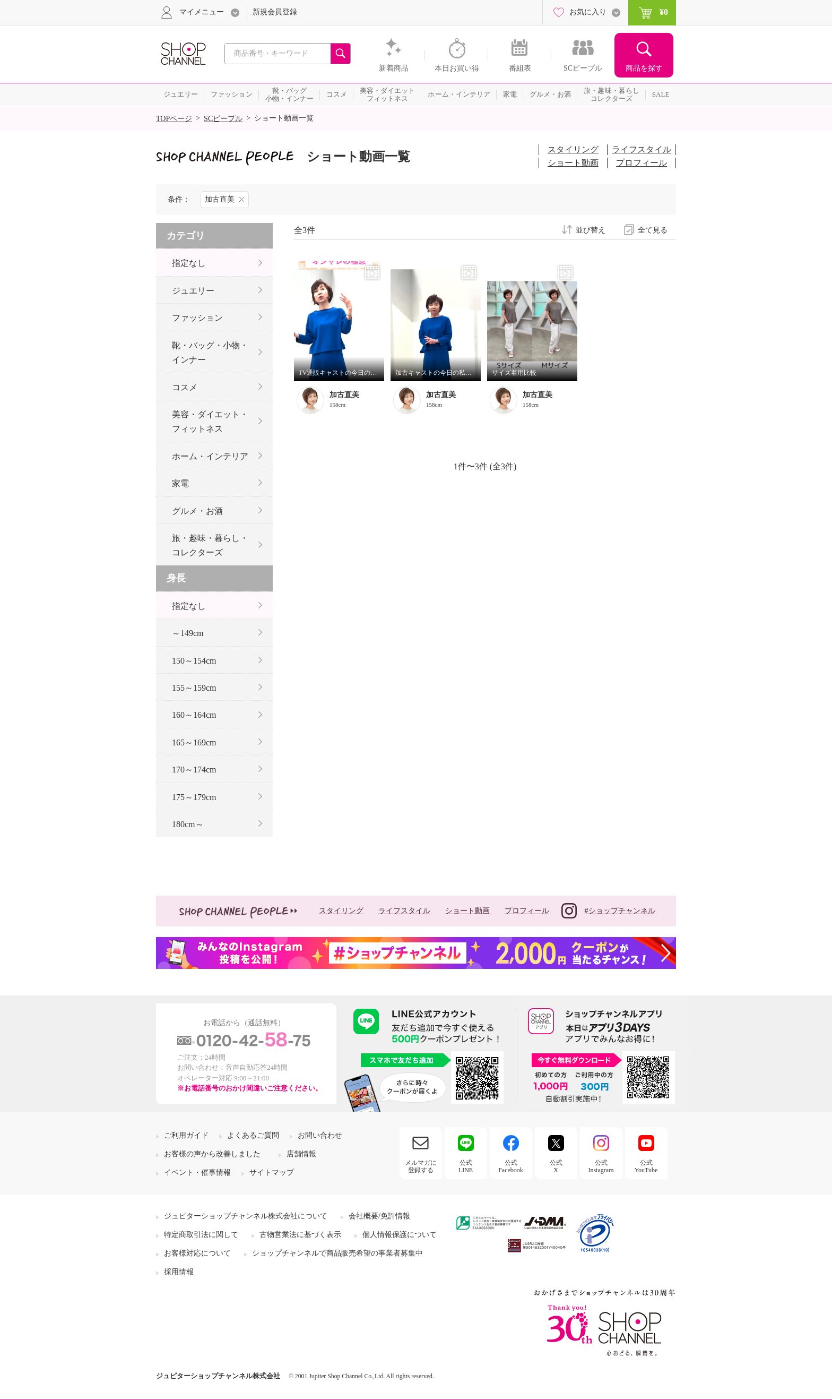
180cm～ (188, 824)
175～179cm (194, 797)
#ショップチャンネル (608, 910)
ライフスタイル (641, 149)
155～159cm (194, 687)
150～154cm (194, 660)
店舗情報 (301, 1154)
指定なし (189, 263)
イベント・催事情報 (197, 1172)
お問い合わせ (320, 1135)
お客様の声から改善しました (212, 1154)
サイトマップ (271, 1172)
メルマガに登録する (421, 1166)
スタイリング (573, 149)
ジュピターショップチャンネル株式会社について (245, 1216)
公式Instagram (601, 1166)
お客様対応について (197, 1253)
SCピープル (223, 119)
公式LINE (465, 1166)
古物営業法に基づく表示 (300, 1235)
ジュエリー (193, 290)
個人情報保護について (399, 1235)
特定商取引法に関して (201, 1235)
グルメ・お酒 (197, 511)
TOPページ (174, 119)
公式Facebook (510, 1166)
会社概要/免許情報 (379, 1216)
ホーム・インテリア (210, 456)
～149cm (188, 633)
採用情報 (179, 1272)
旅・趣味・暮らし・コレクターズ (210, 545)
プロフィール (641, 162)
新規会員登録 (275, 12)
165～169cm (194, 742)
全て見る (653, 230)
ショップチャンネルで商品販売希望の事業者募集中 (337, 1253)
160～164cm (194, 714)
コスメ (184, 387)
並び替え (590, 230)
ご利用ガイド (186, 1135)
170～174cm (194, 769)
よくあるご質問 (253, 1135)
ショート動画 (573, 162)
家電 (180, 483)
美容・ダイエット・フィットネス (210, 421)
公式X (556, 1166)
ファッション (197, 317)
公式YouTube (646, 1166)
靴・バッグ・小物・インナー (210, 352)
